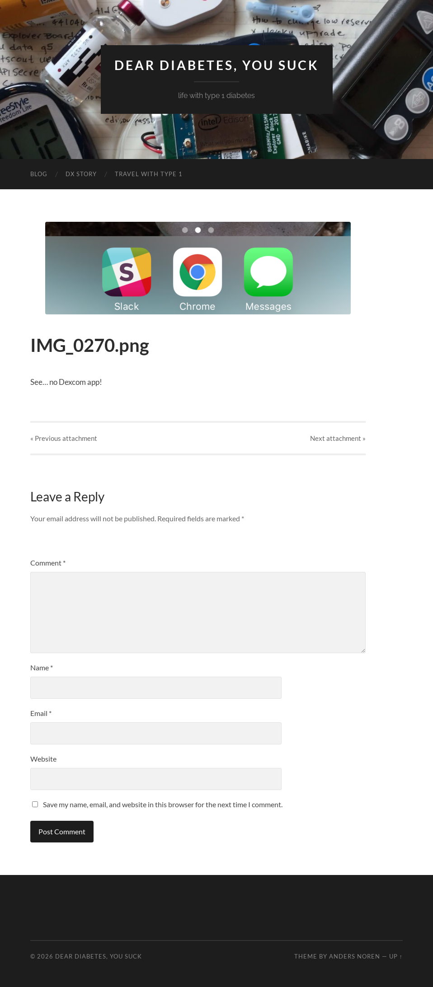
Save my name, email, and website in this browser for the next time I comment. (162, 804)
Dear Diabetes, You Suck (216, 65)
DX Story (81, 174)
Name (41, 667)
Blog (38, 174)
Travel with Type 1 (149, 174)
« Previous (63, 438)
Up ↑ (396, 956)
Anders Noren (354, 956)
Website (43, 758)
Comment (48, 562)
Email (41, 713)
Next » (338, 438)
